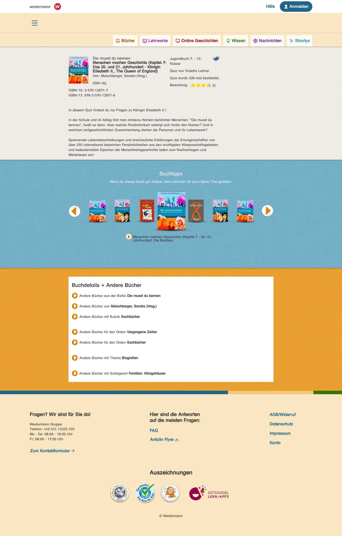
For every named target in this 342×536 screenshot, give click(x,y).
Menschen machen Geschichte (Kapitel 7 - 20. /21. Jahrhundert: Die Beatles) (172, 237)
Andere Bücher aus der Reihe (120, 296)
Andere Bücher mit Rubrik (109, 317)
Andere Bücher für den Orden (118, 332)
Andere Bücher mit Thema (108, 358)
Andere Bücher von (118, 306)
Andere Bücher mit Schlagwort (122, 373)
